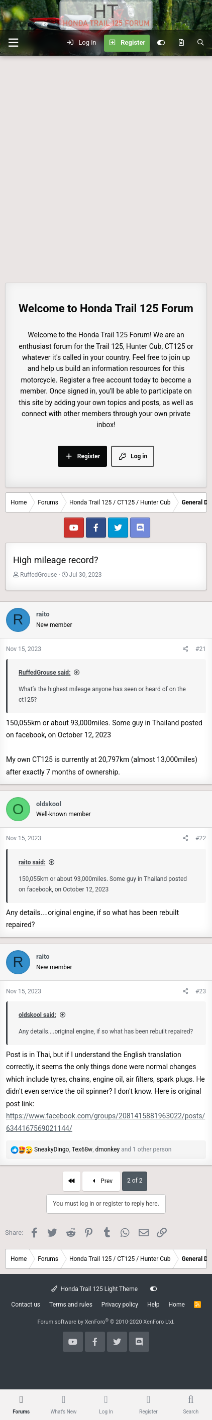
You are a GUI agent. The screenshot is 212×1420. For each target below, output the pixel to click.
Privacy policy (119, 1304)
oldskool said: (37, 1014)
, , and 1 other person (102, 1149)
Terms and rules (70, 1304)
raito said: (32, 862)
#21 (200, 649)
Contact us (25, 1304)
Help (153, 1304)
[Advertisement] (106, 167)
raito (43, 614)
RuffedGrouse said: (45, 672)
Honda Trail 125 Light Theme (94, 1289)
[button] (13, 43)
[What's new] (181, 43)
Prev (101, 1181)
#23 (200, 991)
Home (177, 1304)
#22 (200, 838)
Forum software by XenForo (105, 1322)
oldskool (48, 804)
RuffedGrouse (38, 574)
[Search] (200, 43)
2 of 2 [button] (134, 1180)
